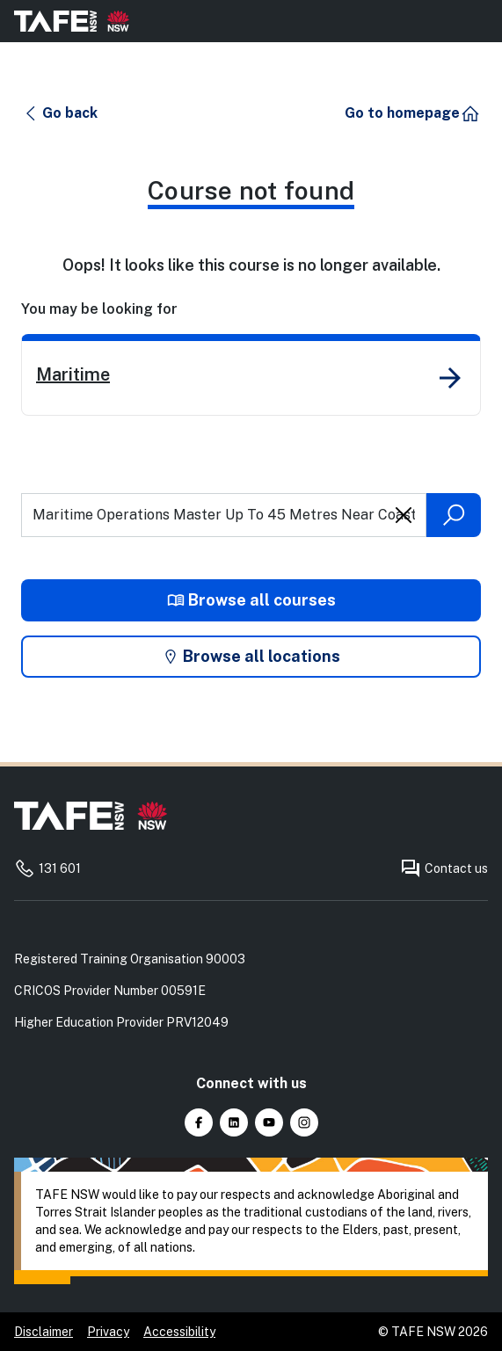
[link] (251, 375)
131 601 (47, 868)
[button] (60, 113)
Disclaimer (43, 1332)
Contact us (444, 868)
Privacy (108, 1332)
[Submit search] (453, 515)
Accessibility (179, 1332)
